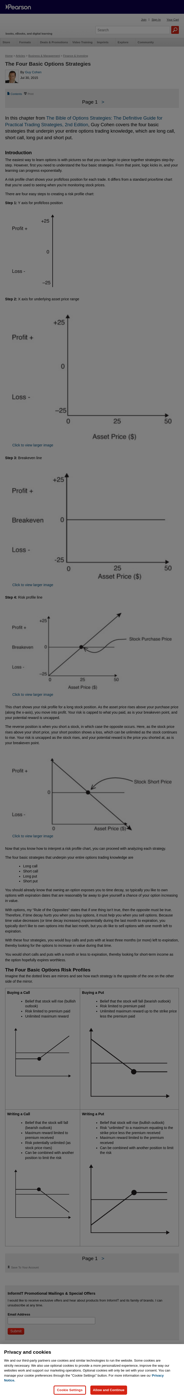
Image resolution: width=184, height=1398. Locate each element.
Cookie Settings (69, 1390)
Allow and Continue (109, 1390)
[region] (92, 1371)
